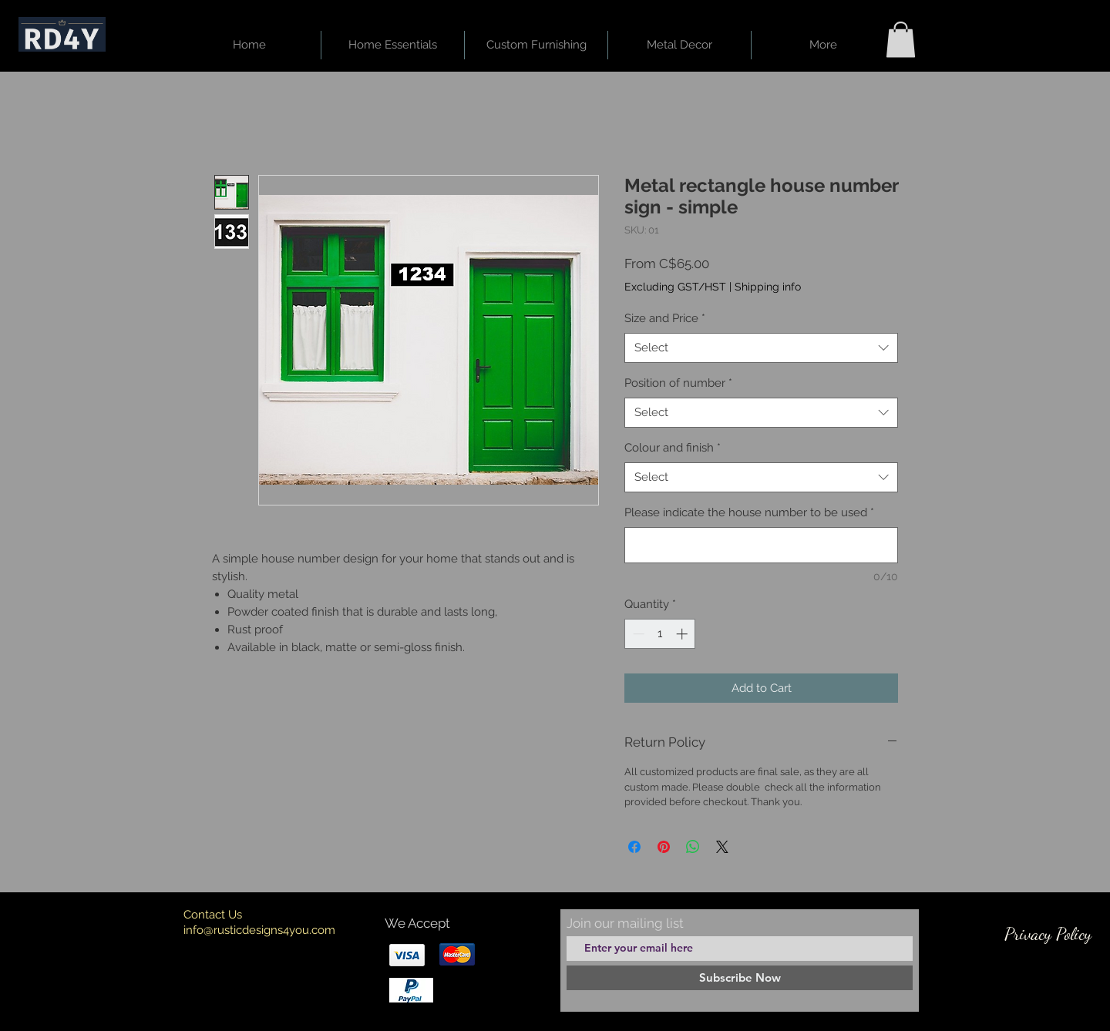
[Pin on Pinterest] (663, 847)
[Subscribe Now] (740, 978)
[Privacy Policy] (1047, 934)
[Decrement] (637, 634)
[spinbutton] (660, 634)
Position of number (678, 383)
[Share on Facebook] (634, 847)
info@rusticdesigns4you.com (259, 930)
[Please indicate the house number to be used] (761, 545)
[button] (901, 40)
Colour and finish (672, 448)
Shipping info (768, 286)
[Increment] (683, 634)
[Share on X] (722, 847)
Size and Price (664, 318)
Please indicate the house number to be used (749, 512)
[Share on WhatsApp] (693, 847)
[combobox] (761, 348)
